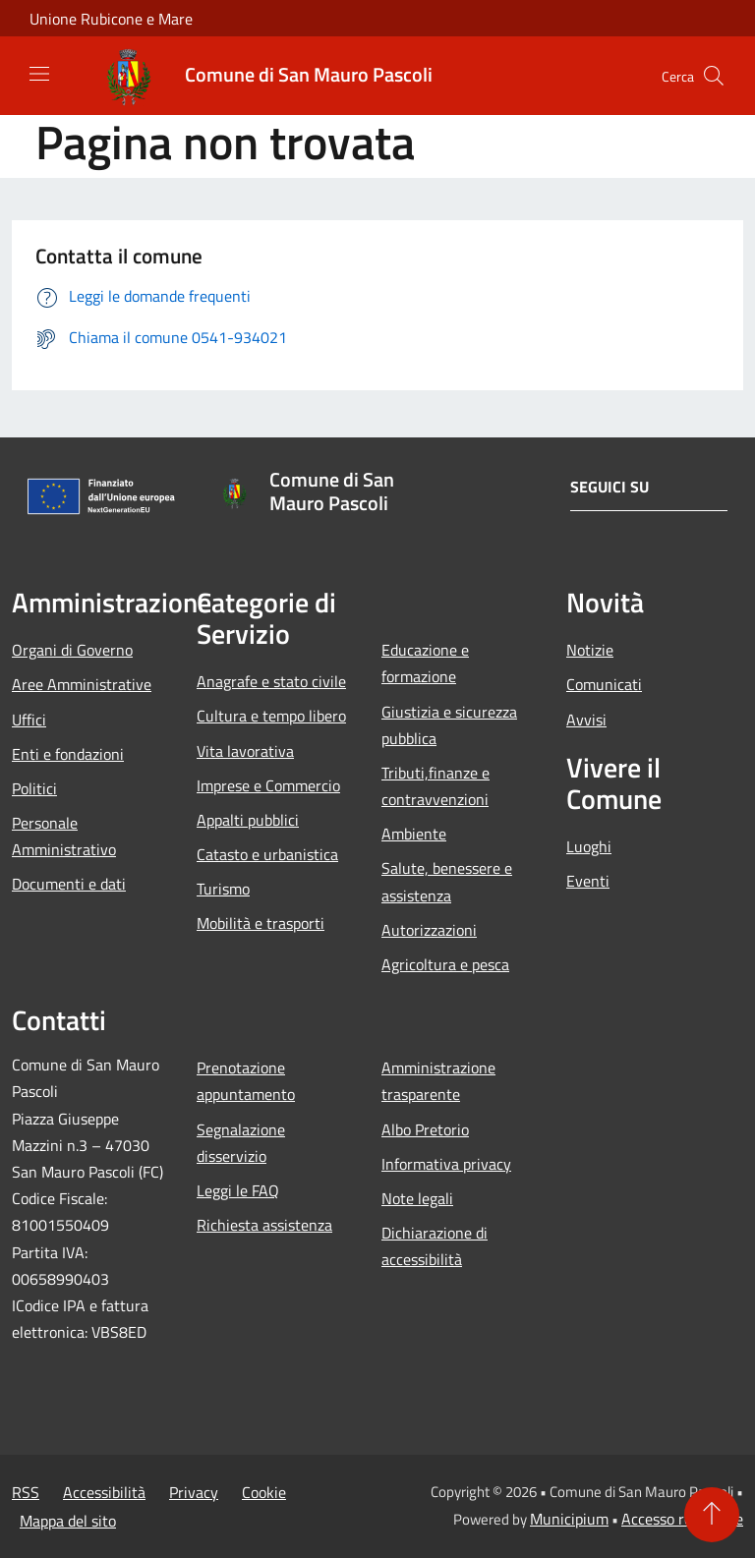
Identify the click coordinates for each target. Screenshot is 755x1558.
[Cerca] (714, 75)
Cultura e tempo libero (271, 715)
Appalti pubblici (248, 820)
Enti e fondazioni (68, 754)
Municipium (569, 1518)
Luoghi (588, 846)
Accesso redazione (682, 1518)
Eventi (588, 881)
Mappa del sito (68, 1520)
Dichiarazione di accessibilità (434, 1246)
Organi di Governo (72, 650)
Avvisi (586, 719)
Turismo (223, 888)
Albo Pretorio (425, 1129)
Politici (34, 788)
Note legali (417, 1198)
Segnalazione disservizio (241, 1143)
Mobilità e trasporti (260, 923)
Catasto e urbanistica (267, 854)
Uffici (29, 719)
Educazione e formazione (425, 663)
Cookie (264, 1492)
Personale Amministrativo (64, 836)
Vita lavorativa (245, 751)
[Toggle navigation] (39, 74)
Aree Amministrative (81, 684)
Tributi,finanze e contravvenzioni (435, 786)
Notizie (589, 650)
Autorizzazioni (429, 930)
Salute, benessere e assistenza (446, 881)
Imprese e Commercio (268, 785)
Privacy (193, 1492)
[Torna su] (711, 1514)
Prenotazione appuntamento (246, 1081)
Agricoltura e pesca (445, 964)
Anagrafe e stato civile (271, 681)
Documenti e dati (69, 883)
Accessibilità (104, 1492)
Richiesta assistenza (264, 1225)
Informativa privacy (446, 1164)
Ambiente (413, 833)
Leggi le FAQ (238, 1190)
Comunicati (604, 684)
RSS (25, 1492)
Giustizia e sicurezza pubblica (449, 725)
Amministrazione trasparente (438, 1081)
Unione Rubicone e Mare (111, 18)
